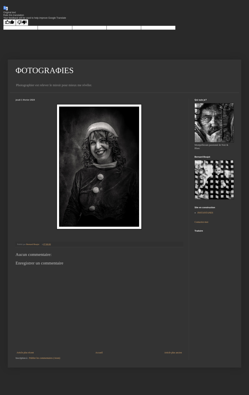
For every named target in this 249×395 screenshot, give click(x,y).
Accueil (99, 352)
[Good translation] (9, 22)
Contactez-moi (201, 222)
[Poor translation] (22, 22)
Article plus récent (25, 352)
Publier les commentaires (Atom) (44, 358)
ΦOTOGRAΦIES (45, 70)
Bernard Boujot (33, 244)
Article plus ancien (173, 352)
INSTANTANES (205, 212)
